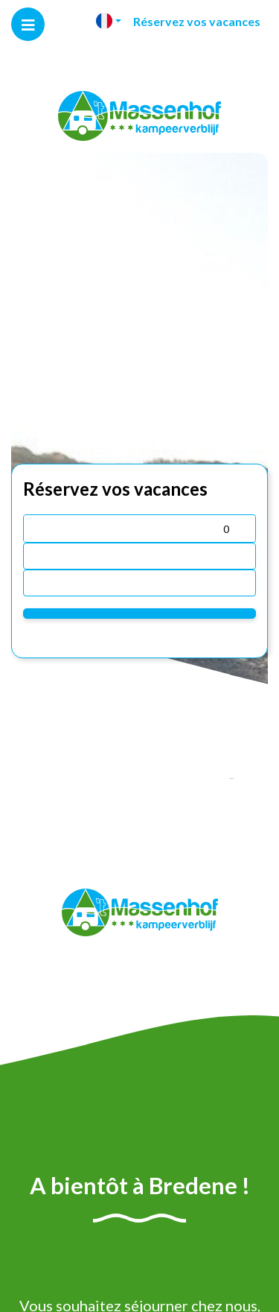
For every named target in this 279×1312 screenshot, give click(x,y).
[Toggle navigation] (28, 24)
